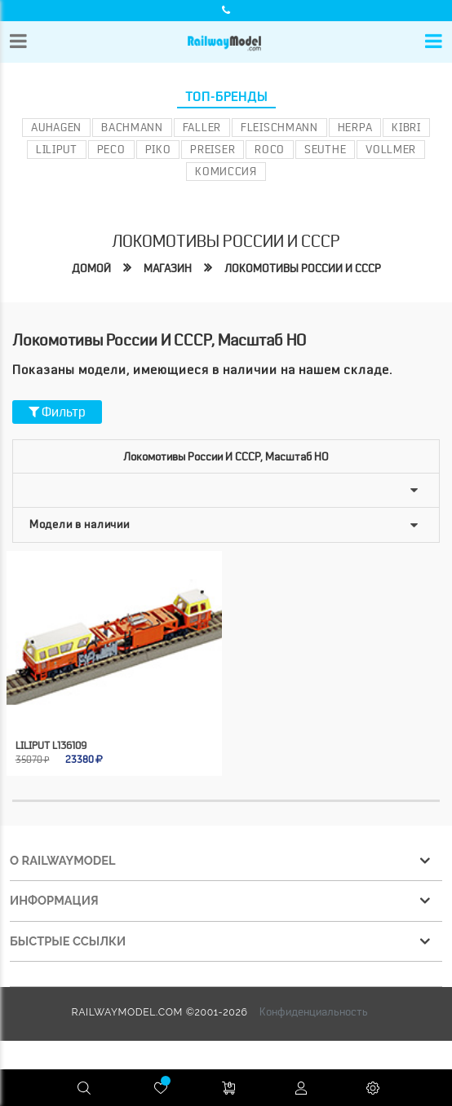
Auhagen (56, 127)
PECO (111, 149)
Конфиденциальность (313, 1011)
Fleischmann (279, 127)
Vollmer (391, 149)
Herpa (355, 127)
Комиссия (226, 171)
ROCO (270, 149)
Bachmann (132, 127)
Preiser (212, 149)
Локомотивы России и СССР (302, 268)
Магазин (168, 268)
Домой (91, 268)
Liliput (57, 149)
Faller (202, 127)
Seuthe (325, 149)
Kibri (406, 127)
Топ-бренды (226, 97)
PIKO (158, 149)
